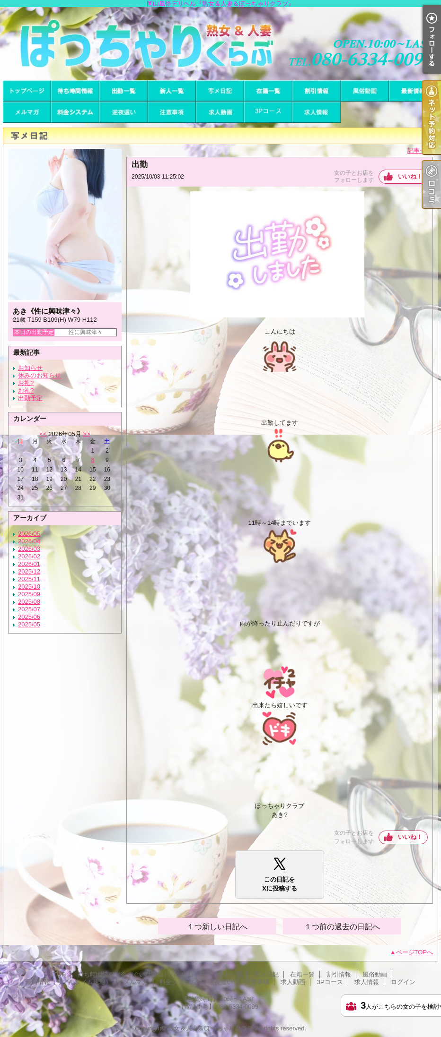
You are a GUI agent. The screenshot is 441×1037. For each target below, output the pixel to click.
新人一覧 (172, 91)
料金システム (75, 112)
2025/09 (29, 594)
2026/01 (29, 563)
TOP (27, 91)
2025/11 (29, 579)
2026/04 (29, 541)
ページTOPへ (414, 952)
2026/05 (29, 533)
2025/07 (29, 609)
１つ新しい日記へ (217, 927)
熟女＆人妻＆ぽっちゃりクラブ (211, 1028)
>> (86, 433)
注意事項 (172, 112)
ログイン (403, 982)
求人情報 (316, 112)
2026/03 (29, 548)
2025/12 (29, 571)
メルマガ (27, 112)
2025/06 (29, 616)
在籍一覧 (268, 91)
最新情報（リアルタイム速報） (413, 91)
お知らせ (30, 367)
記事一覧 (419, 150)
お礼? (26, 382)
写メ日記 (220, 91)
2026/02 (29, 556)
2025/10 (29, 586)
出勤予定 (30, 398)
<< (42, 433)
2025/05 (29, 624)
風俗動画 (365, 91)
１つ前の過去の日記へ (342, 927)
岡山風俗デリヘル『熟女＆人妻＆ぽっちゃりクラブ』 (220, 43)
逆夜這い (123, 112)
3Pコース (268, 112)
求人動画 (220, 112)
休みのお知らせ (39, 375)
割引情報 (316, 91)
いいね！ (410, 176)
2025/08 (29, 601)
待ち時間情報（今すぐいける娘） (75, 91)
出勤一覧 (123, 91)
